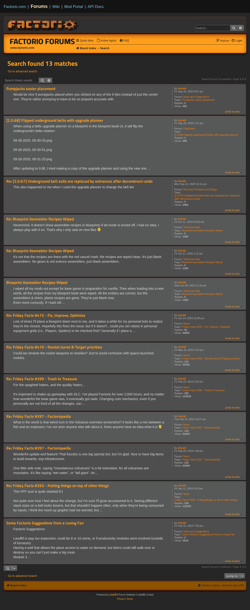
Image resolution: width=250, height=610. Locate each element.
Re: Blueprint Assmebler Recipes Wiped (40, 219)
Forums (39, 6)
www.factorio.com (22, 47)
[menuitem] (106, 41)
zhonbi (182, 88)
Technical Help (191, 227)
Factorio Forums (42, 41)
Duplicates (189, 128)
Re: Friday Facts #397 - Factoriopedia (38, 416)
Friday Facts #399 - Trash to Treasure (203, 390)
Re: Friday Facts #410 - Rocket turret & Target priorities (54, 347)
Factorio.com (15, 6)
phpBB (113, 594)
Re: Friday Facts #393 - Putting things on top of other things (57, 485)
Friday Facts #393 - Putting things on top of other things (205, 499)
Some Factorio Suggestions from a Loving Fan (208, 534)
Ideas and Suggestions (196, 96)
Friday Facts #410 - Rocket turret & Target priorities (211, 358)
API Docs (96, 6)
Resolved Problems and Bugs (200, 189)
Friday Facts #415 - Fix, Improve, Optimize (206, 326)
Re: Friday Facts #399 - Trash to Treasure (41, 378)
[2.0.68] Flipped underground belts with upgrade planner (206, 134)
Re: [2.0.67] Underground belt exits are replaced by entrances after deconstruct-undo (79, 181)
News (186, 323)
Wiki (56, 6)
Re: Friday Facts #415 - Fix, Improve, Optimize (45, 315)
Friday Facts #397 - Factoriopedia (201, 427)
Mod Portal (73, 6)
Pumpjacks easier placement (198, 99)
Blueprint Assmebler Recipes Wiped (202, 230)
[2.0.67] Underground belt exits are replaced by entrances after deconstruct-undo (207, 197)
